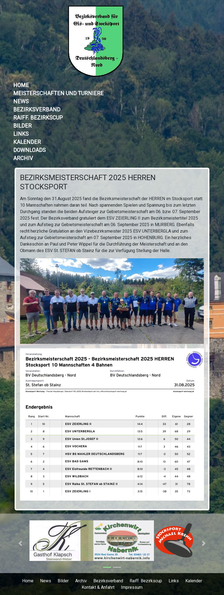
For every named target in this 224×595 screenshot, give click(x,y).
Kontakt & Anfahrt (98, 587)
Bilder (22, 126)
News (21, 101)
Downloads (29, 150)
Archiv (23, 158)
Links (21, 134)
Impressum (132, 587)
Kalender (27, 142)
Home (21, 85)
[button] (20, 543)
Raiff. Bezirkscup (38, 117)
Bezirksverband (36, 109)
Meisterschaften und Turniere (58, 93)
